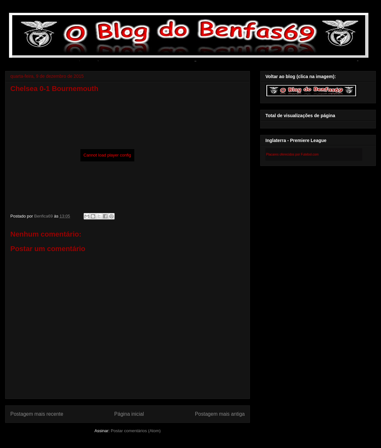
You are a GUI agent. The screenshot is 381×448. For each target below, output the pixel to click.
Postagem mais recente (36, 414)
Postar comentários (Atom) (136, 430)
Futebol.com (310, 154)
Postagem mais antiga (220, 414)
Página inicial (129, 414)
